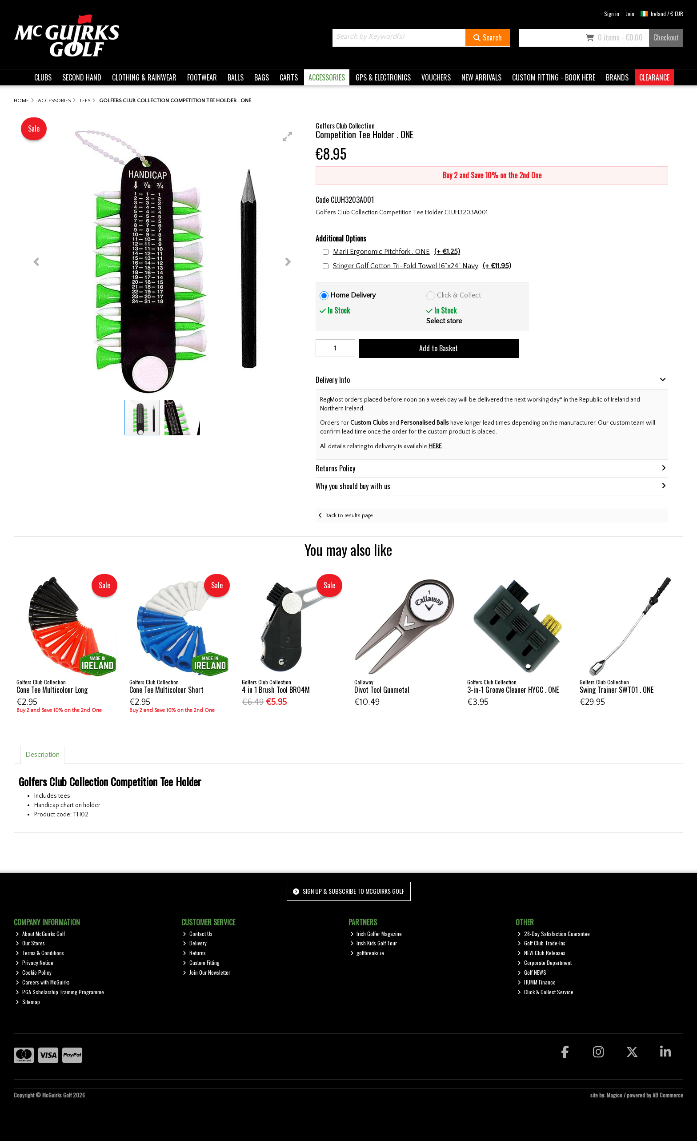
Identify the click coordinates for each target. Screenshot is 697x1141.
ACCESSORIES (326, 77)
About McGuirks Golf (40, 933)
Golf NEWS (531, 972)
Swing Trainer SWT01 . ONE (616, 689)
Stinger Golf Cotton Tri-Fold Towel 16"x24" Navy (422, 266)
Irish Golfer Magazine (376, 933)
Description (42, 755)
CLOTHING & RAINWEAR (144, 77)
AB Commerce (668, 1095)
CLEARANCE (654, 77)
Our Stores (30, 943)
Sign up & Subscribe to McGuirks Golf (348, 891)
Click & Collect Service (545, 992)
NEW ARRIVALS (481, 77)
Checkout (666, 37)
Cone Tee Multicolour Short (166, 689)
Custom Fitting (201, 962)
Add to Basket (438, 348)
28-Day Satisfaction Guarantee (553, 933)
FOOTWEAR (202, 77)
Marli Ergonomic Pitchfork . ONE (396, 252)
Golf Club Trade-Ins (541, 943)
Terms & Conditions (40, 952)
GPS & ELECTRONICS (383, 77)
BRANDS (617, 77)
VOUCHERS (436, 77)
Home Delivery (353, 295)
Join (630, 13)
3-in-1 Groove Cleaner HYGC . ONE (513, 689)
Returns (194, 952)
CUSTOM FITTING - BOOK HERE (553, 77)
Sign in (611, 13)
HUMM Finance (536, 982)
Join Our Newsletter (206, 972)
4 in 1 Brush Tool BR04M (276, 689)
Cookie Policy (34, 972)
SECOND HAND (81, 77)
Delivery (195, 943)
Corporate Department (544, 962)
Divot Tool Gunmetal (381, 689)
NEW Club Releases (541, 952)
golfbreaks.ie (367, 952)
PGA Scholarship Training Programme (60, 992)
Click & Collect (459, 295)
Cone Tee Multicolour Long (52, 689)
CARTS (289, 77)
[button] (287, 136)
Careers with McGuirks (43, 982)
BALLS (236, 77)
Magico (614, 1095)
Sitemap (28, 1001)
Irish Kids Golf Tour (373, 943)
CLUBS (43, 77)
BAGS (261, 77)
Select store (444, 321)
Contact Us (197, 933)
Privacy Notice (34, 962)
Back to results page (349, 515)
